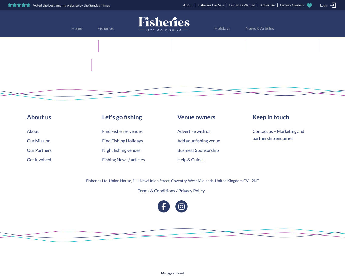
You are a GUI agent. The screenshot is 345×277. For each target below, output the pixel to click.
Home (76, 28)
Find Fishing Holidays (122, 140)
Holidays (222, 28)
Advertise (267, 5)
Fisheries (106, 28)
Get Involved (39, 159)
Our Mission (38, 140)
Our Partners (39, 150)
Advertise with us (193, 131)
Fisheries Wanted (242, 5)
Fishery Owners (292, 5)
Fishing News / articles (123, 159)
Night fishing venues (121, 150)
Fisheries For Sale (211, 5)
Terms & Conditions (156, 190)
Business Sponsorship (198, 150)
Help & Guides (191, 159)
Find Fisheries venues (122, 131)
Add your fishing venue (198, 140)
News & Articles (260, 28)
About (188, 5)
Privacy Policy (191, 190)
